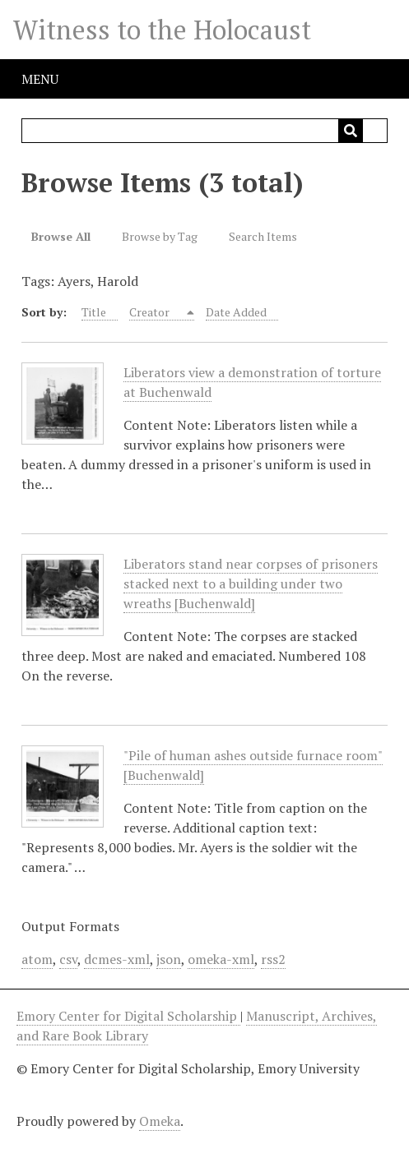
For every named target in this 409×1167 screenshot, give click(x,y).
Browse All (61, 236)
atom (37, 959)
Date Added (236, 312)
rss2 (273, 959)
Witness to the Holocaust (162, 29)
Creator (150, 312)
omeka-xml (221, 959)
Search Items (263, 236)
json (168, 959)
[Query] (204, 130)
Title (93, 312)
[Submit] (350, 130)
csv (68, 959)
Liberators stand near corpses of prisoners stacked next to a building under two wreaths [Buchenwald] (250, 584)
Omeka (159, 1121)
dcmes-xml (117, 959)
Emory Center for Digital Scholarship (128, 1016)
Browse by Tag (160, 236)
